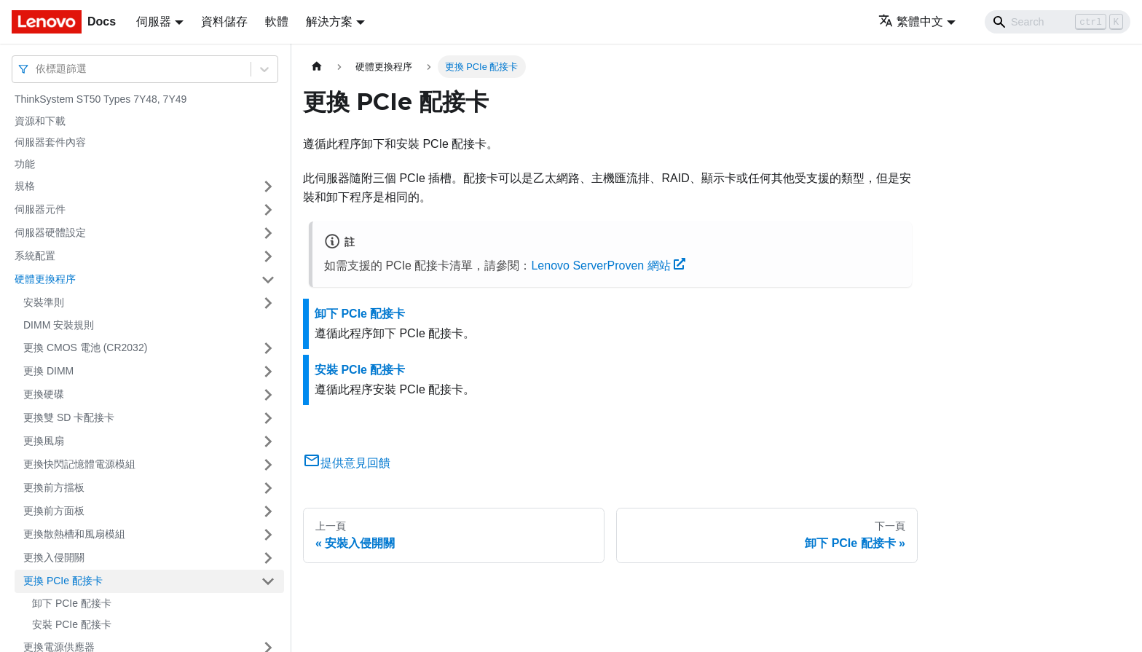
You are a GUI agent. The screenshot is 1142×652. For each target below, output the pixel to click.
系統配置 (35, 256)
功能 (25, 164)
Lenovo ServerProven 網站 (608, 265)
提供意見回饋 (346, 463)
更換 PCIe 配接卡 (63, 580)
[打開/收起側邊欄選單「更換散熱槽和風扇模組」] (268, 534)
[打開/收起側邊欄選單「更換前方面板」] (268, 511)
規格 (25, 186)
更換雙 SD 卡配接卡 (68, 417)
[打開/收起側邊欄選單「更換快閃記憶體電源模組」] (268, 464)
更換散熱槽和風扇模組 (74, 534)
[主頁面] (317, 66)
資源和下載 (40, 121)
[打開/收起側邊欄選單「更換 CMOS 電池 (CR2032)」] (268, 348)
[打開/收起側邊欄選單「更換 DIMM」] (268, 371)
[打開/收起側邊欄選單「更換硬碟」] (268, 394)
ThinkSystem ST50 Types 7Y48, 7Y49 (100, 99)
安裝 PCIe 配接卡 (71, 624)
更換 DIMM (48, 371)
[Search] (1057, 22)
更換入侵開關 (53, 557)
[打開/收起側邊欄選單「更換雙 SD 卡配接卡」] (268, 418)
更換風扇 (43, 441)
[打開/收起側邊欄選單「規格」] (268, 186)
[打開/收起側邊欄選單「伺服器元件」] (268, 209)
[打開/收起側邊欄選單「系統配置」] (268, 256)
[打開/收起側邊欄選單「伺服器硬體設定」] (268, 233)
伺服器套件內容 (50, 142)
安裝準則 (43, 302)
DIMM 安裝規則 (58, 325)
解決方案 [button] (329, 21)
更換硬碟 (43, 394)
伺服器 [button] (153, 21)
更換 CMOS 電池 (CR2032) (85, 347)
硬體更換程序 (45, 279)
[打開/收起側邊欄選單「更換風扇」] (268, 441)
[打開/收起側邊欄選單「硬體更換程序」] (268, 279)
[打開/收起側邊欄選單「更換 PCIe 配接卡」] (268, 581)
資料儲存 (224, 21)
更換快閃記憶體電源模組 (79, 464)
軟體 (276, 21)
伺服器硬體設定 (50, 232)
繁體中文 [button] (910, 21)
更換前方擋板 (53, 487)
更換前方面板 (53, 511)
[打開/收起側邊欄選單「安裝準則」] (268, 303)
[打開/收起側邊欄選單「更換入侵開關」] (268, 558)
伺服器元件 (40, 209)
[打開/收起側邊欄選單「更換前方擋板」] (268, 488)
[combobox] (37, 68)
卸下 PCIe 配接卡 (71, 603)
